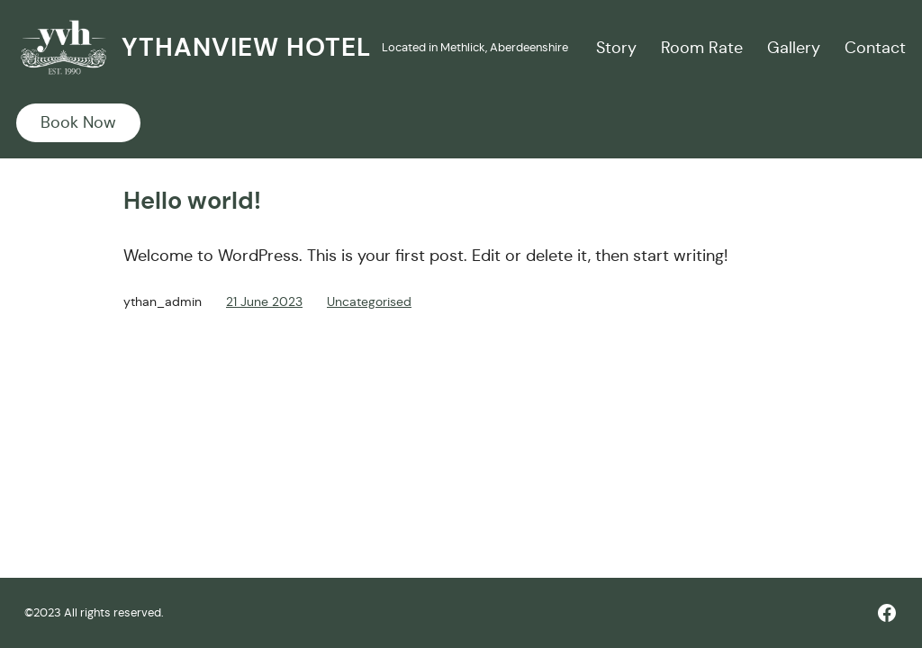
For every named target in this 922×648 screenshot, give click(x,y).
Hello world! (192, 200)
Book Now (78, 122)
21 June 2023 (264, 301)
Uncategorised (369, 301)
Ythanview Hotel (246, 47)
